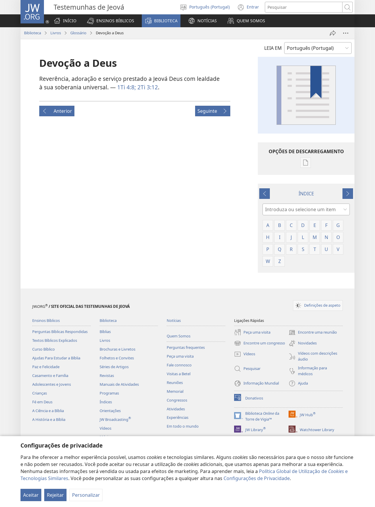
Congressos (177, 400)
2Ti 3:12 (147, 87)
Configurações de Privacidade (257, 478)
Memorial (175, 391)
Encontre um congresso (259, 343)
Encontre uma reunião (313, 332)
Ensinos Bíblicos (46, 320)
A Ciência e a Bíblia (48, 410)
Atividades (176, 409)
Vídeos (105, 428)
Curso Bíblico (43, 349)
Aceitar (31, 495)
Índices (106, 401)
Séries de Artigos (114, 366)
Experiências (177, 417)
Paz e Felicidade (45, 366)
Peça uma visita (180, 356)
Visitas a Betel (178, 373)
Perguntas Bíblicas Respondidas (60, 331)
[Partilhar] (333, 33)
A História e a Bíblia (48, 419)
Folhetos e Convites (117, 358)
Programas (109, 393)
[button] (110, 20)
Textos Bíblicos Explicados (54, 340)
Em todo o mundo (183, 426)
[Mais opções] (345, 33)
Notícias (174, 320)
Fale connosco (179, 365)
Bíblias (105, 331)
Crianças (39, 393)
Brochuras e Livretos (117, 349)
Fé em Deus (42, 401)
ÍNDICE (306, 193)
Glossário (78, 32)
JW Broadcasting (115, 419)
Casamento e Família (50, 375)
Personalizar (86, 495)
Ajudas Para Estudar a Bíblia (56, 358)
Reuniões (175, 382)
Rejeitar (55, 495)
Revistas (107, 375)
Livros (55, 32)
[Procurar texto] (303, 7)
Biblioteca (32, 32)
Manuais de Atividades (119, 384)
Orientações (110, 410)
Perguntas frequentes (186, 347)
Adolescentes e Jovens (51, 384)
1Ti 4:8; (126, 87)
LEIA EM (273, 48)
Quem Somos (178, 336)
